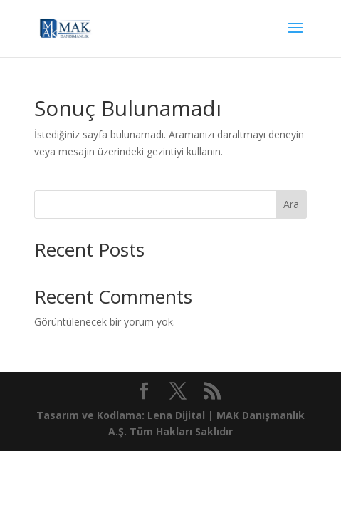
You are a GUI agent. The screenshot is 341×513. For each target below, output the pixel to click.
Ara (291, 204)
